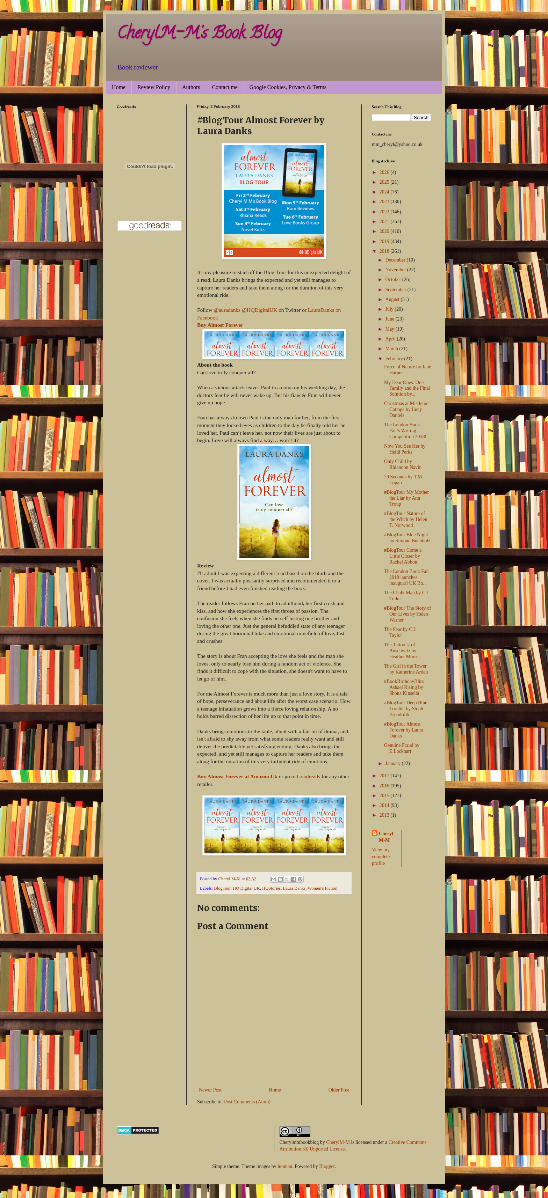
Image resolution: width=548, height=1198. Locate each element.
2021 (385, 221)
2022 (385, 211)
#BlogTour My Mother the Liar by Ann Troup (406, 498)
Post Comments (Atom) (247, 1101)
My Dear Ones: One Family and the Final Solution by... (407, 388)
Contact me (224, 87)
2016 (385, 785)
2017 (385, 775)
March (392, 348)
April (391, 338)
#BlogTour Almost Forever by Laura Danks (403, 729)
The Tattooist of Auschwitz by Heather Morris (401, 650)
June (390, 319)
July (390, 309)
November (396, 269)
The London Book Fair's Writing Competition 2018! (405, 430)
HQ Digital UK (246, 888)
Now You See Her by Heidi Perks (405, 449)
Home (118, 87)
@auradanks (227, 310)
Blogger (326, 1166)
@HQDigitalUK (259, 310)
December (395, 260)
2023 (385, 201)
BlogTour (222, 888)
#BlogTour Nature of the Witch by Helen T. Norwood (405, 519)
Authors (191, 87)
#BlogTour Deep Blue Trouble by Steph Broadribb (405, 708)
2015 (385, 795)
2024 (385, 191)
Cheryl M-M (386, 837)
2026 (385, 172)
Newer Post (210, 1090)
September (396, 289)
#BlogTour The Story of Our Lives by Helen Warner (407, 614)
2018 (385, 251)
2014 (385, 805)
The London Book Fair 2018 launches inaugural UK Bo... (406, 577)
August (393, 299)
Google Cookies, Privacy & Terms (288, 87)
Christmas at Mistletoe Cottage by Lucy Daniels (406, 409)
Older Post (339, 1090)
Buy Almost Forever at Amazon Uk (237, 776)
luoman (284, 1166)
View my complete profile (381, 856)
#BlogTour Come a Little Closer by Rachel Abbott (402, 556)
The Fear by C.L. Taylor (401, 632)
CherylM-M (338, 1142)
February (394, 358)
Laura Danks (294, 888)
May (390, 329)
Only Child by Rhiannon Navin (402, 464)
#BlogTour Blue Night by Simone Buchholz (407, 537)
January (393, 763)
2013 (385, 815)
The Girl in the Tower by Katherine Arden (406, 669)
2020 (385, 231)
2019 (385, 241)
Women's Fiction (322, 888)
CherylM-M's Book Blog (199, 34)
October (393, 279)
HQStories (271, 888)
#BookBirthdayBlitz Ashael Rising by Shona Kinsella (404, 687)
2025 (385, 182)
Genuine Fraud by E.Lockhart (401, 748)
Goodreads (308, 776)
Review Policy (153, 87)
